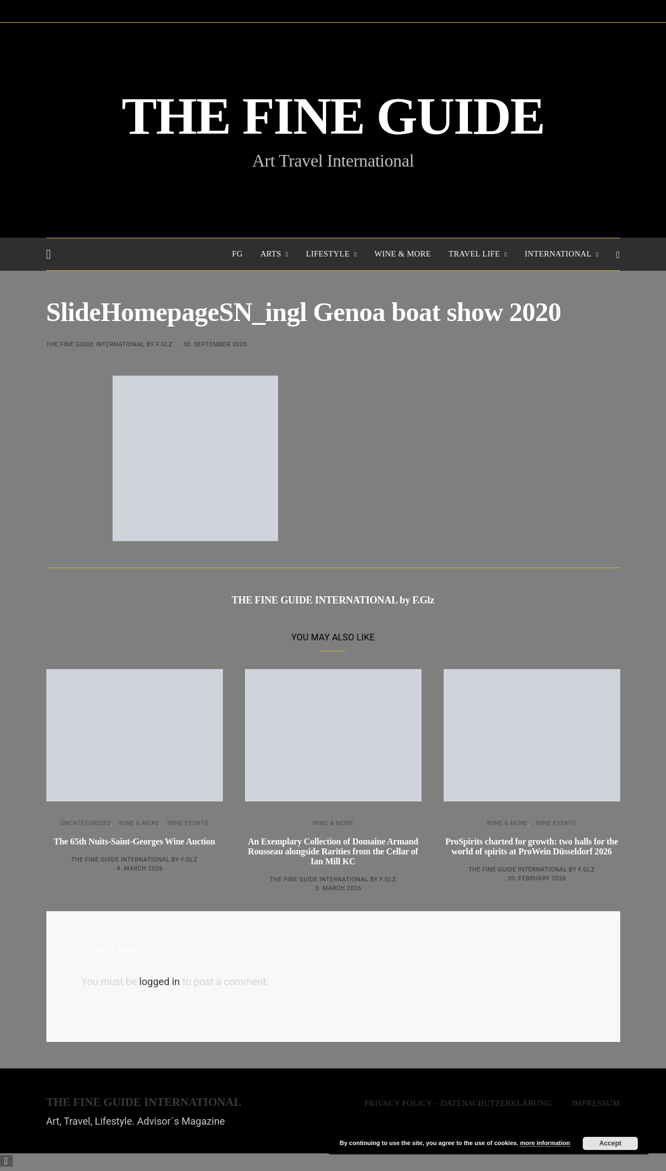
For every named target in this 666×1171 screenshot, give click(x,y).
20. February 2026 (537, 878)
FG (237, 253)
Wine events (188, 823)
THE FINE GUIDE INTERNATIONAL (144, 1102)
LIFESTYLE (327, 253)
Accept (610, 1143)
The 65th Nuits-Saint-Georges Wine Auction (134, 841)
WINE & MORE (402, 253)
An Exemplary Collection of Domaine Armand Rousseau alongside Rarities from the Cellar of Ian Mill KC (333, 851)
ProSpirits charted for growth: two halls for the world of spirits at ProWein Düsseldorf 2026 (531, 846)
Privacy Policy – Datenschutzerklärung (458, 1103)
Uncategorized (85, 823)
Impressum (596, 1103)
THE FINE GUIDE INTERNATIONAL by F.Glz (109, 344)
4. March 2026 (139, 868)
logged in (159, 981)
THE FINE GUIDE (333, 116)
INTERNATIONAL (558, 253)
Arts (270, 253)
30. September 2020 (215, 344)
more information (544, 1143)
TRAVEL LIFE (474, 253)
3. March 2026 (338, 888)
